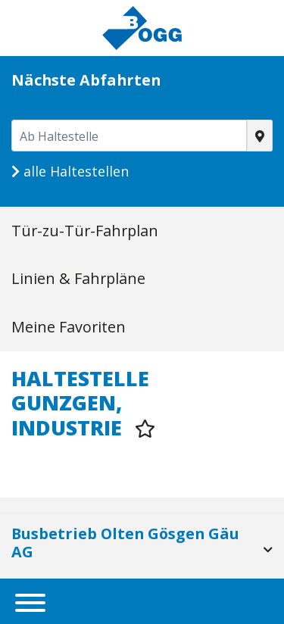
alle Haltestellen (70, 171)
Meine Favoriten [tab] (68, 327)
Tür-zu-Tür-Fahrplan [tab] (84, 230)
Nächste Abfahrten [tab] (86, 80)
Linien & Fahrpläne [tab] (78, 278)
